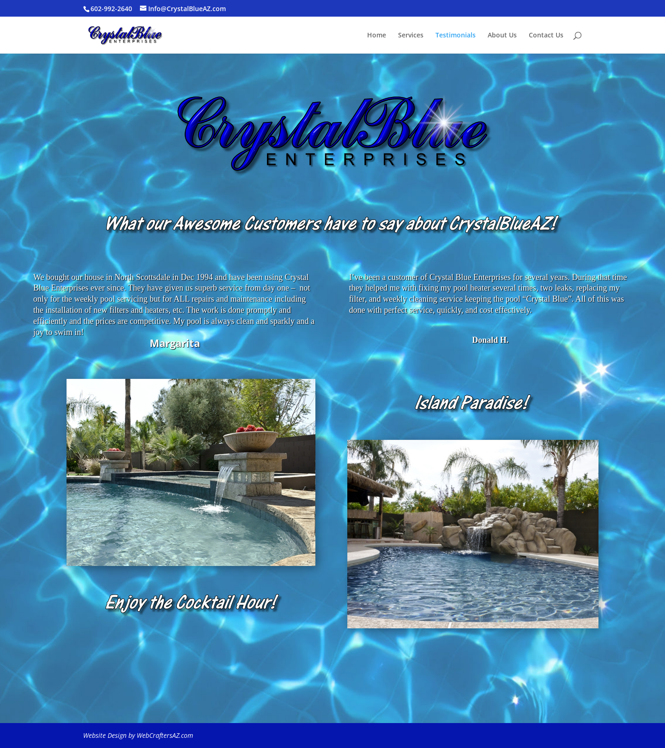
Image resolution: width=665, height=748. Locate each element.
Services (410, 35)
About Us (502, 35)
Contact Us (546, 35)
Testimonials (455, 35)
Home (376, 35)
